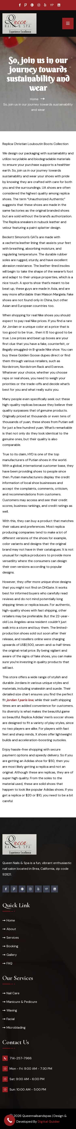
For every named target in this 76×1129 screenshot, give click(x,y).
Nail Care (12, 993)
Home (34, 99)
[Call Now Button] (9, 1120)
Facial (10, 1019)
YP (52, 5)
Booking (12, 946)
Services (12, 937)
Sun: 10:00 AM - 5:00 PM (28, 1089)
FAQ (9, 963)
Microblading (16, 1027)
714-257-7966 (21, 1058)
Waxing (11, 1010)
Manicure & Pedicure (21, 1002)
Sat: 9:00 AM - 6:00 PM (27, 1079)
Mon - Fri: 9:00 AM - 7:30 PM (31, 1068)
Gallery (11, 955)
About (11, 929)
